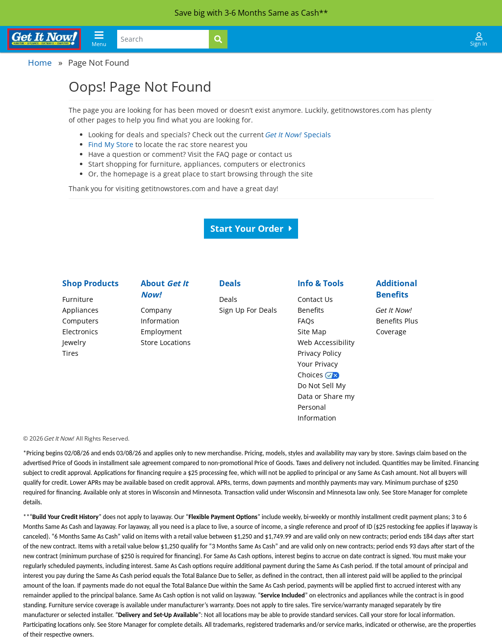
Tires (70, 353)
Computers (80, 320)
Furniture (77, 299)
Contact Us (315, 299)
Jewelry (74, 342)
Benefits (311, 310)
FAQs (306, 320)
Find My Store (110, 144)
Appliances (80, 310)
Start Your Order (251, 228)
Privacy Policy (319, 353)
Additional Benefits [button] (396, 289)
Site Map (312, 331)
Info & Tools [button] (321, 283)
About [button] (164, 289)
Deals (228, 299)
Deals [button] (230, 283)
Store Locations (166, 342)
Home (40, 62)
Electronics (80, 331)
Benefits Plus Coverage (397, 320)
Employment (161, 331)
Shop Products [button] (90, 283)
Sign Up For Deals (248, 310)
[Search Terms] (163, 39)
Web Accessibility (326, 342)
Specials (298, 134)
